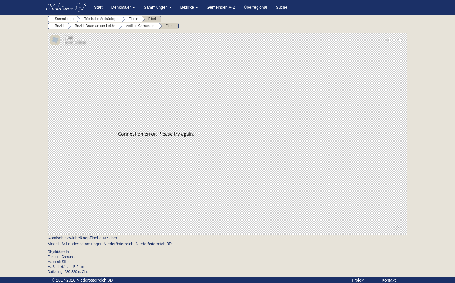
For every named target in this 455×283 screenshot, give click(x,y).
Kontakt (389, 280)
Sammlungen (157, 7)
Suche (281, 7)
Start (98, 7)
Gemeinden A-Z (221, 7)
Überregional (255, 7)
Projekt (358, 280)
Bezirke (189, 7)
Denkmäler (123, 7)
